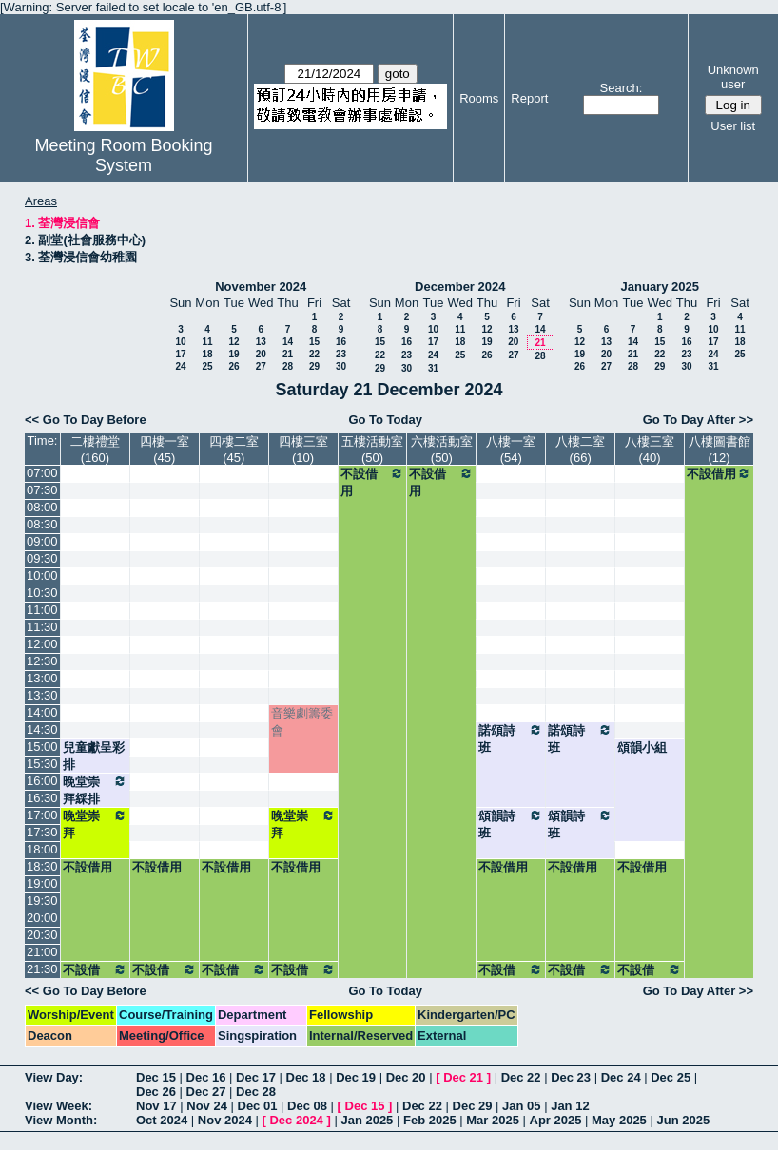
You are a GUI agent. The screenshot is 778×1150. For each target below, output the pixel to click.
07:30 (42, 490)
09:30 (42, 558)
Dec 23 (571, 1077)
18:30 (42, 866)
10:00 (42, 575)
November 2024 (260, 286)
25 (207, 366)
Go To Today (385, 419)
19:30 (42, 900)
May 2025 (619, 1120)
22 (314, 354)
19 (233, 354)
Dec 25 (670, 1077)
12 (233, 341)
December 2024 (460, 286)
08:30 (42, 524)
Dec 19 (356, 1077)
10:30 (42, 592)
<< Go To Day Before (85, 419)
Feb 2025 (430, 1120)
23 (341, 354)
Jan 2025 (366, 1120)
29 (314, 366)
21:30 (42, 969)
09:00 (42, 541)
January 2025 (660, 286)
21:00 (42, 952)
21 (287, 354)
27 (261, 366)
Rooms (478, 98)
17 (180, 354)
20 (261, 354)
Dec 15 (156, 1077)
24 (180, 366)
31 (433, 368)
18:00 (42, 849)
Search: (621, 88)
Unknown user (733, 77)
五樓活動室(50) (372, 449)
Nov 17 (156, 1106)
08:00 (42, 507)
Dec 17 (256, 1077)
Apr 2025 (556, 1120)
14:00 (42, 712)
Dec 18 (306, 1077)
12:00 (42, 644)
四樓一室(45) (164, 449)
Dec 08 (307, 1106)
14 (287, 341)
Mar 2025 (492, 1120)
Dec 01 (258, 1106)
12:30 (42, 661)
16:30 (42, 798)
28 (287, 366)
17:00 (42, 815)
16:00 (42, 781)
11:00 (42, 610)
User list (732, 126)
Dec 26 (156, 1091)
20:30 (42, 935)
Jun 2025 (683, 1120)
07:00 (42, 473)
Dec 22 (521, 1077)
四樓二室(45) (234, 449)
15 (314, 341)
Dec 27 (206, 1091)
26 (233, 366)
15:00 (42, 746)
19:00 (42, 883)
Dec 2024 (295, 1120)
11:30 (42, 627)
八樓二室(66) (580, 449)
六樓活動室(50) (442, 449)
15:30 (42, 764)
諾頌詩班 (510, 738)
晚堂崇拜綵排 (95, 790)
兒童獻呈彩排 (94, 756)
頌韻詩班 (510, 824)
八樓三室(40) (649, 449)
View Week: (58, 1106)
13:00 (42, 678)
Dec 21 (463, 1077)
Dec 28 (256, 1091)
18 (207, 354)
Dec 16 (206, 1077)
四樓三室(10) (303, 449)
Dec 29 (473, 1106)
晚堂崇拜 (95, 824)
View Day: (54, 1077)
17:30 (42, 832)
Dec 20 (406, 1077)
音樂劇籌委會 (302, 722)
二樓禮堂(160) (95, 449)
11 (207, 341)
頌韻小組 (642, 747)
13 (261, 341)
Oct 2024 (161, 1120)
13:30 (42, 695)
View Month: (61, 1120)
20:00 (42, 917)
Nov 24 (206, 1106)
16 (341, 341)
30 (341, 366)
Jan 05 (521, 1106)
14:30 (42, 729)
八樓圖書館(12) (719, 449)
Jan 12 (570, 1106)
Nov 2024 (225, 1120)
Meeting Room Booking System (124, 155)
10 (180, 341)
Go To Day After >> (698, 419)
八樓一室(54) (510, 449)
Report (529, 98)
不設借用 (372, 482)
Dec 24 (621, 1077)
